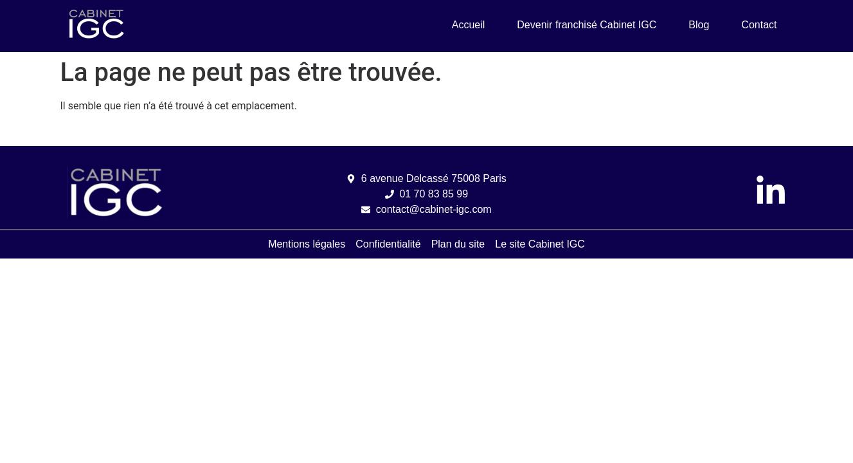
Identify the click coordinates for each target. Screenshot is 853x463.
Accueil (468, 24)
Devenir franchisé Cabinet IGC (586, 24)
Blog (698, 24)
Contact (759, 24)
